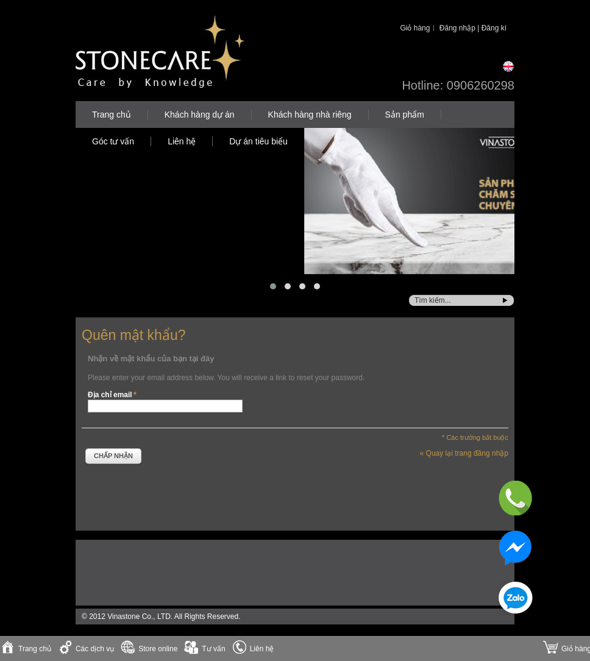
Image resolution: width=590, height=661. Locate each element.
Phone (516, 498)
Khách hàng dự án (200, 114)
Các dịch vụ (95, 649)
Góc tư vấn (113, 141)
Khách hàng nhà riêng (310, 114)
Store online (157, 649)
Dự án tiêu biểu (258, 141)
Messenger (516, 548)
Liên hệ (182, 141)
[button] (273, 286)
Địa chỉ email (110, 395)
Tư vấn (213, 649)
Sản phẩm (404, 114)
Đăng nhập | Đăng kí (472, 28)
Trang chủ (111, 114)
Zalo (516, 598)
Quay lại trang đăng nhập (464, 453)
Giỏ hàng (415, 28)
